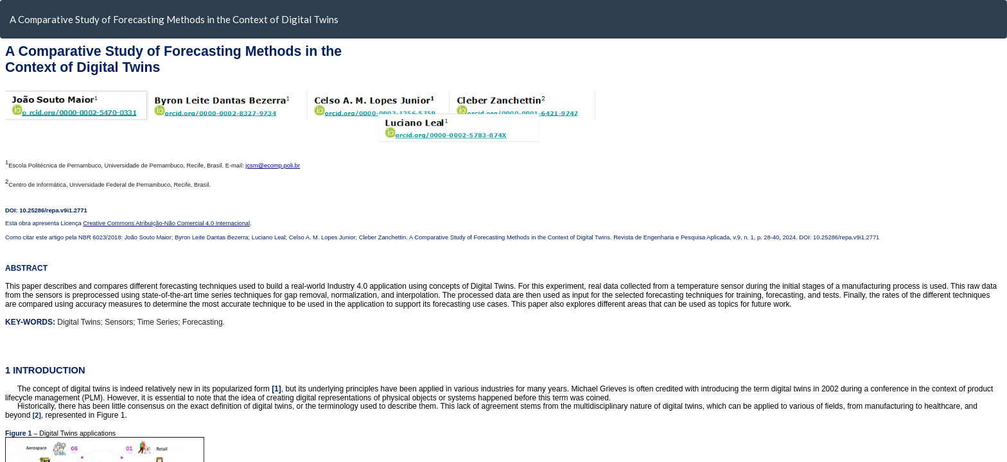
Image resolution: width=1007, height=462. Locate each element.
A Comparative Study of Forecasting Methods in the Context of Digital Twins (174, 19)
